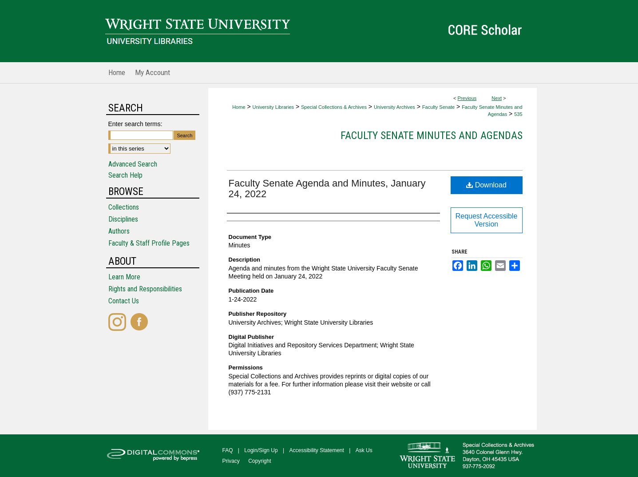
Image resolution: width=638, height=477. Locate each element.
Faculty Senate (438, 107)
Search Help (125, 175)
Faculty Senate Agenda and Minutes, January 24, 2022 (327, 188)
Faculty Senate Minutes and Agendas (432, 135)
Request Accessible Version (487, 220)
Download (486, 185)
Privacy (231, 461)
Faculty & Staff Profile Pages (149, 243)
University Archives (394, 107)
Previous (467, 98)
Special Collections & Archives (334, 107)
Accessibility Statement (316, 450)
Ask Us (364, 450)
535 (518, 114)
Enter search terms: (135, 123)
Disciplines (123, 219)
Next (496, 98)
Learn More (124, 277)
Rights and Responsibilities (145, 289)
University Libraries (273, 107)
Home (238, 107)
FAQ (227, 450)
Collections (123, 207)
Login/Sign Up (260, 450)
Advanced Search (132, 164)
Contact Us (123, 301)
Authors (119, 231)
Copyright (259, 461)
